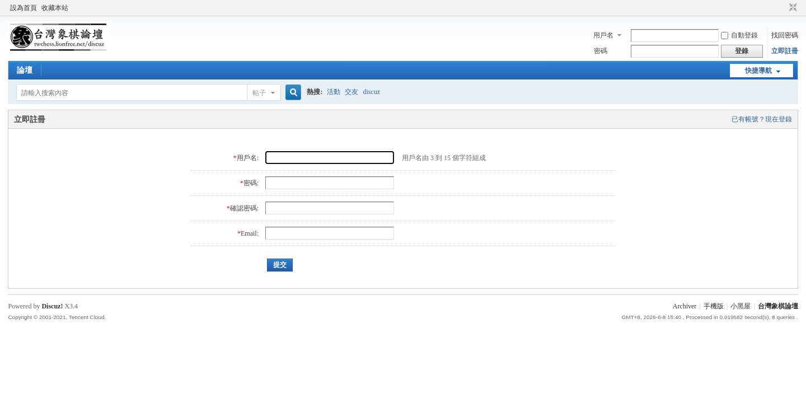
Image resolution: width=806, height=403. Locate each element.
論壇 (24, 70)
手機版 (714, 306)
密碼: (251, 183)
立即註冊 (784, 51)
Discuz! (52, 306)
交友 (351, 92)
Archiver (685, 306)
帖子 (259, 93)
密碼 (600, 51)
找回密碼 (784, 35)
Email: (250, 233)
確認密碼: (244, 208)
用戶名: (248, 158)
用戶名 (603, 35)
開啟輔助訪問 (782, 8)
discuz (371, 92)
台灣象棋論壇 (778, 306)
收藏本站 (54, 8)
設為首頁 (23, 8)
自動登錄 (739, 35)
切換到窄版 (791, 8)
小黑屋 (740, 306)
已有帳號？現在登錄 (762, 119)
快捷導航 (758, 70)
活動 (333, 92)
